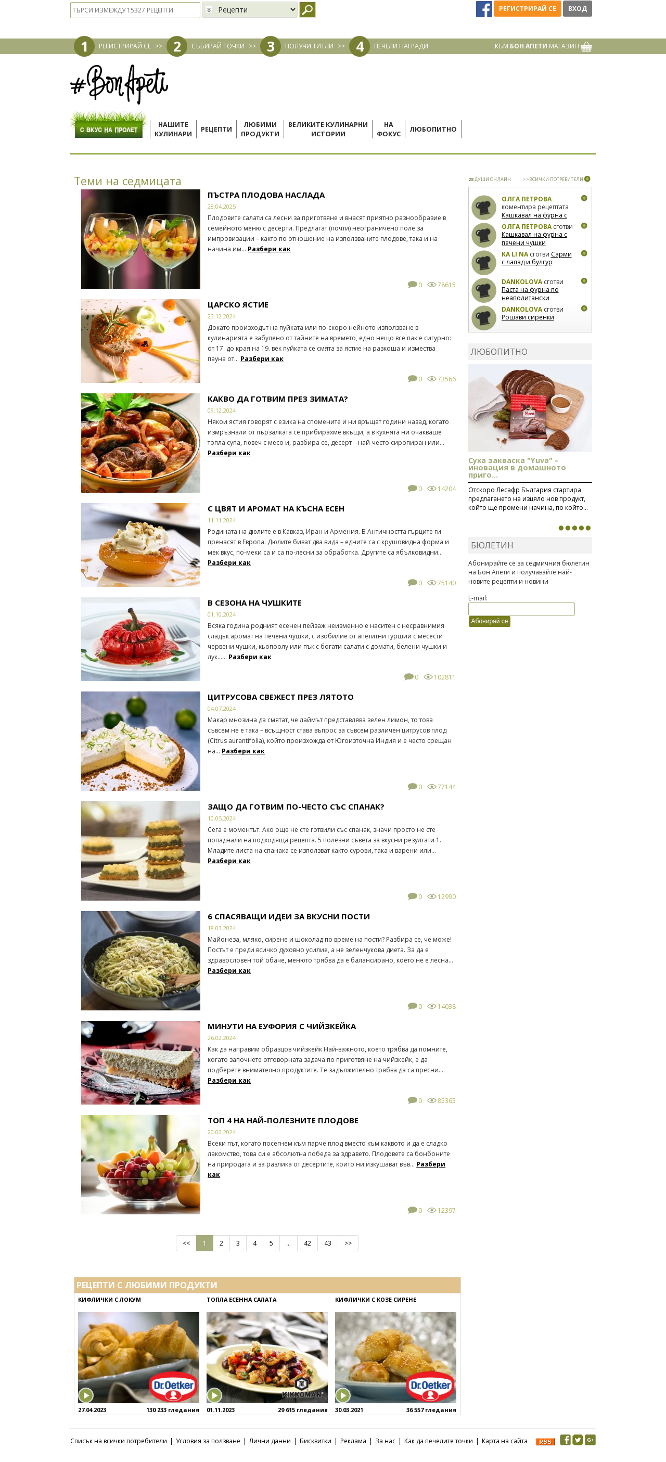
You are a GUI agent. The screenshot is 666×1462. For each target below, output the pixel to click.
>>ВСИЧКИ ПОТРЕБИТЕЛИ (553, 179)
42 (307, 1243)
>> (348, 1243)
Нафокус (389, 129)
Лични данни (270, 1441)
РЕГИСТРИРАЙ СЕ (125, 46)
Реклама (353, 1441)
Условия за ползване (208, 1441)
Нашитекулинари (173, 129)
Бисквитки (315, 1441)
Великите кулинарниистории (328, 129)
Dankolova (522, 281)
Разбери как (269, 249)
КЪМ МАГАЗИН (543, 46)
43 (327, 1243)
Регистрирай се (527, 8)
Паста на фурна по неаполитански (530, 293)
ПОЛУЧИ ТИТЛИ (309, 46)
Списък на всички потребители (118, 1441)
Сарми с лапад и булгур (537, 258)
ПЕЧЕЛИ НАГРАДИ (401, 46)
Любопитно (433, 129)
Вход (577, 8)
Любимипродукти (260, 129)
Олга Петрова (527, 199)
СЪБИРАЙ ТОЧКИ (218, 46)
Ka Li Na (515, 254)
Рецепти (216, 129)
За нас (385, 1441)
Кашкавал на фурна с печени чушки (534, 219)
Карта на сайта (505, 1441)
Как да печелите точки (438, 1441)
